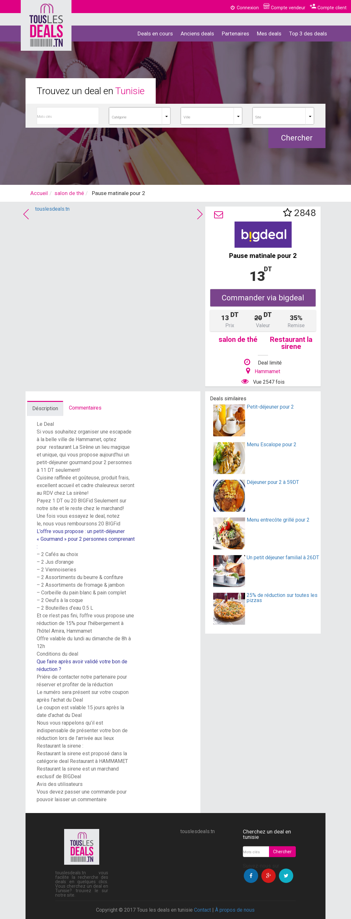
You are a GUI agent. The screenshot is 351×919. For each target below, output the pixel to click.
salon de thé (69, 193)
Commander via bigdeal (263, 297)
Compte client (328, 8)
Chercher (297, 137)
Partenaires (235, 33)
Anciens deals (197, 33)
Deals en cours (155, 33)
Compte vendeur (284, 8)
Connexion (244, 8)
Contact (202, 910)
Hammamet (267, 371)
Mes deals (269, 33)
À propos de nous (235, 910)
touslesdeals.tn (52, 209)
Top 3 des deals (308, 33)
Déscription (45, 408)
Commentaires (85, 408)
